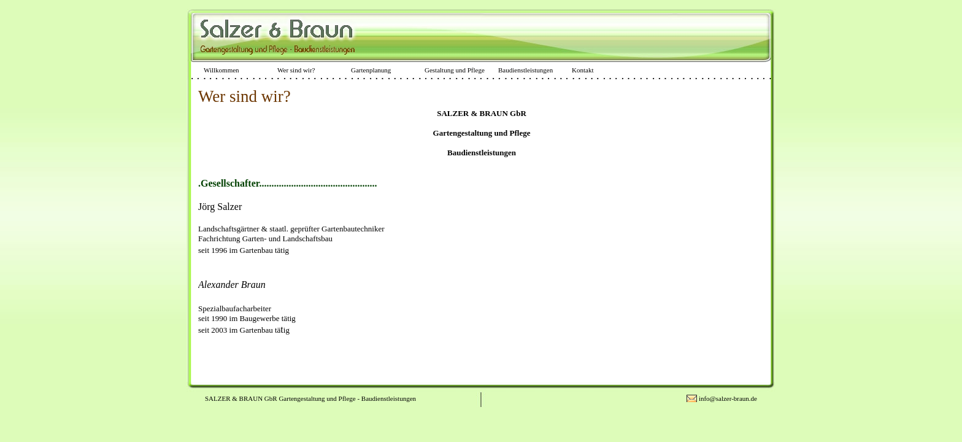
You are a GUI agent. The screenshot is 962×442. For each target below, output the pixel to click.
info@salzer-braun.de (728, 398)
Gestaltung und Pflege (455, 70)
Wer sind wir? (296, 70)
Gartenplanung (371, 70)
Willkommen (221, 70)
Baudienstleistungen (525, 70)
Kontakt (582, 70)
